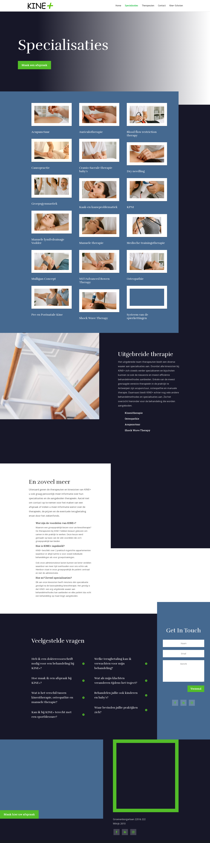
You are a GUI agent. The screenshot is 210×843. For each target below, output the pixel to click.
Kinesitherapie (134, 412)
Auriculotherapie (91, 132)
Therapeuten (148, 6)
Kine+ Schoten (176, 6)
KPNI (130, 207)
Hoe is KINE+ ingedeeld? (50, 545)
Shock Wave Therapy (93, 318)
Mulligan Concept (43, 279)
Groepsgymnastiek (44, 203)
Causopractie (40, 168)
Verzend (195, 688)
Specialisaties (131, 6)
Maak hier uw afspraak (19, 814)
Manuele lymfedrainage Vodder (47, 241)
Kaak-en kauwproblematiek (98, 207)
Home (118, 6)
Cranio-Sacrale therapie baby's (95, 169)
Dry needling (136, 171)
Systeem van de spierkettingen (137, 316)
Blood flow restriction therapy (142, 133)
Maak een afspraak (34, 65)
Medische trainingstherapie (146, 243)
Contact (162, 6)
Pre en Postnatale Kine (47, 314)
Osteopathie (135, 279)
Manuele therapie (91, 243)
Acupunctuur (40, 132)
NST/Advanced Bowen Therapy (94, 280)
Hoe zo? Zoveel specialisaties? (54, 577)
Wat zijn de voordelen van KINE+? (56, 523)
